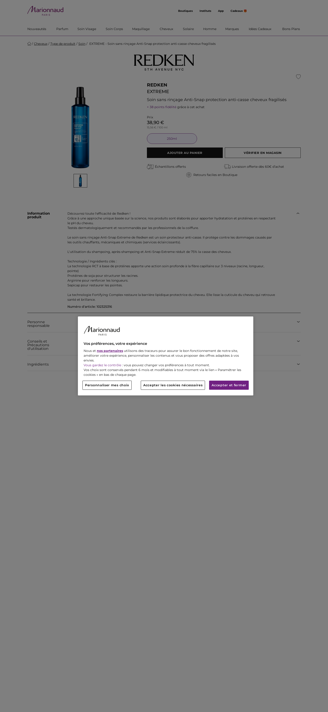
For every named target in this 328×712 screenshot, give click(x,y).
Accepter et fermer (229, 385)
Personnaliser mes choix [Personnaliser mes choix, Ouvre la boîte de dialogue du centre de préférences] (107, 385)
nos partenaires (110, 351)
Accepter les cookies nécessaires (172, 385)
